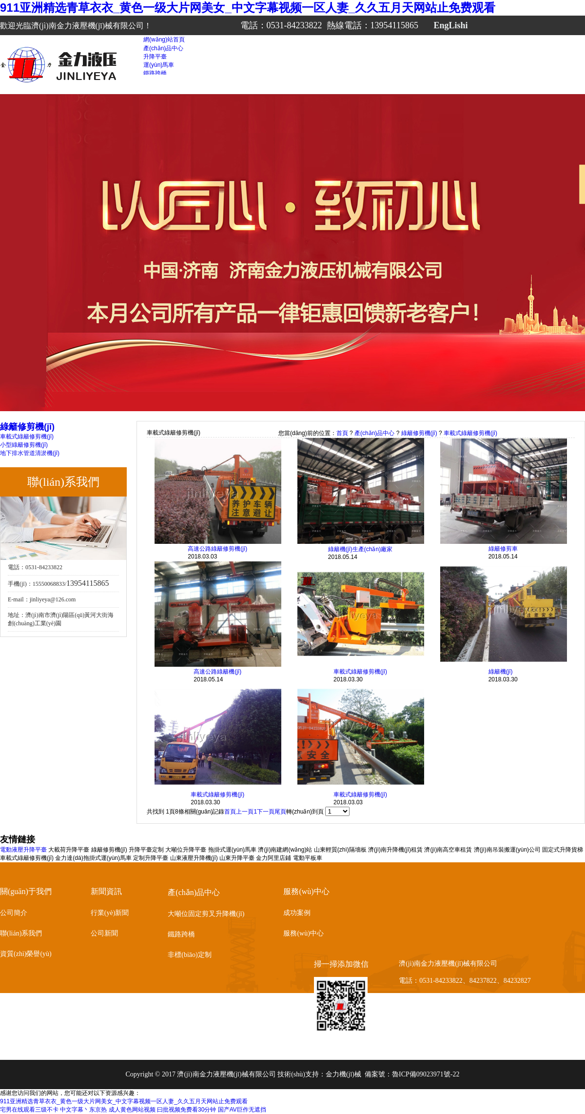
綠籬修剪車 (503, 548)
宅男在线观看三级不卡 (29, 1109)
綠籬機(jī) (500, 671)
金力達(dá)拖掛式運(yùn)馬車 (93, 858)
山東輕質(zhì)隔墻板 (340, 849)
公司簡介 (13, 912)
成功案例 (297, 912)
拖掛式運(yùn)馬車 (232, 849)
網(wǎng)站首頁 (164, 39)
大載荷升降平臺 (68, 849)
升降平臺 (155, 56)
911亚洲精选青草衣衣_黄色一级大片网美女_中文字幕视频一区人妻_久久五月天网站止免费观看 (247, 7)
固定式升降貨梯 (562, 849)
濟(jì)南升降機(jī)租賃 (395, 849)
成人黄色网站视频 (132, 1109)
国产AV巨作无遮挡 (242, 1109)
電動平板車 (307, 858)
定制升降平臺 (150, 858)
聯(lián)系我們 (21, 933)
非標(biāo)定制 (189, 954)
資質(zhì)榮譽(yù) (26, 953)
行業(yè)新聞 (110, 912)
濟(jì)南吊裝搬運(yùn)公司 (507, 849)
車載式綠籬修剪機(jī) (27, 436)
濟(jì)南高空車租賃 (448, 849)
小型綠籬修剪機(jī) (24, 444)
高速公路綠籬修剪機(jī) (217, 548)
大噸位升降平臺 (185, 849)
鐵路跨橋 (155, 73)
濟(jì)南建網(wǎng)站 (285, 849)
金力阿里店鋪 (273, 858)
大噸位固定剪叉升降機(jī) (206, 913)
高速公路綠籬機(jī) (217, 671)
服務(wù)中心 (303, 933)
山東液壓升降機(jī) (194, 858)
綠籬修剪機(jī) (419, 433)
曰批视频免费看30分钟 (186, 1109)
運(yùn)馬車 (158, 64)
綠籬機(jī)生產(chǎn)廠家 (360, 549)
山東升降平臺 (236, 858)
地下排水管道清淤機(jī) (29, 453)
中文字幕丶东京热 (83, 1109)
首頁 (342, 433)
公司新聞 (104, 933)
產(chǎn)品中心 (163, 48)
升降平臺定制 (146, 849)
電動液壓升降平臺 (23, 849)
